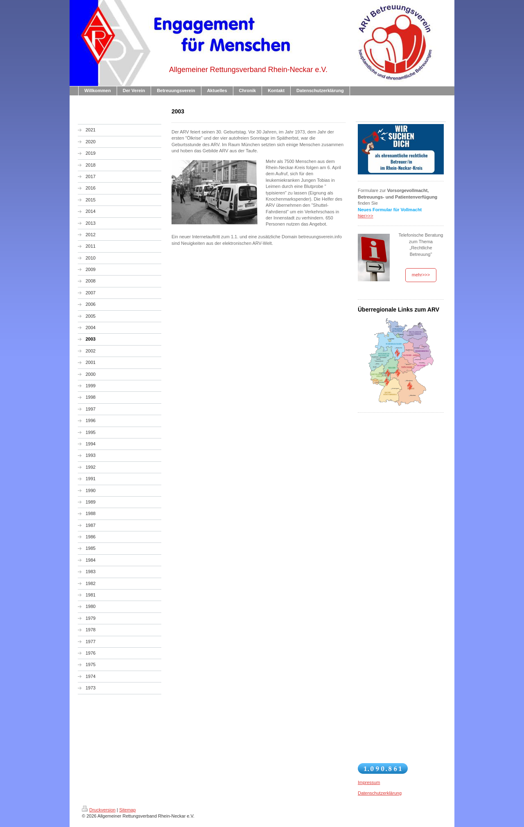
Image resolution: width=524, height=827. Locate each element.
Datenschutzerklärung (380, 793)
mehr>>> (421, 274)
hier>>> (365, 215)
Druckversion (98, 809)
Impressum (369, 782)
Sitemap (127, 809)
